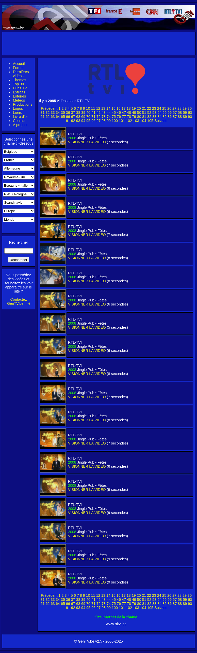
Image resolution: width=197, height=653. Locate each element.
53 (154, 112)
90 (190, 117)
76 (119, 117)
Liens (17, 112)
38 (78, 112)
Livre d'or (20, 117)
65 (63, 117)
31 (43, 112)
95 (88, 121)
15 (113, 108)
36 (68, 112)
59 (185, 112)
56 (170, 112)
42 (98, 112)
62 (48, 117)
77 (124, 117)
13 (103, 108)
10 (88, 108)
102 (129, 121)
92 (73, 121)
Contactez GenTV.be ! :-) (18, 301)
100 (115, 121)
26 (169, 108)
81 (144, 117)
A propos (20, 125)
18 (129, 108)
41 (93, 112)
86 (170, 117)
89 (185, 117)
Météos (19, 100)
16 (119, 108)
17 (124, 108)
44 (109, 112)
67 (73, 117)
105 (150, 121)
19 (134, 108)
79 (134, 117)
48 (129, 112)
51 (144, 112)
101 (122, 121)
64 (58, 117)
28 (179, 108)
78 (129, 117)
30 (190, 108)
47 (124, 112)
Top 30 (18, 84)
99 (109, 121)
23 (154, 108)
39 (83, 112)
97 (98, 121)
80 (139, 117)
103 (136, 121)
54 (159, 112)
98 (104, 121)
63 (53, 117)
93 (78, 121)
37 (73, 112)
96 (93, 121)
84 (159, 117)
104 (143, 121)
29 (185, 108)
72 (98, 117)
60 (190, 112)
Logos (18, 108)
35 (63, 112)
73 (104, 117)
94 (83, 121)
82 (149, 117)
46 (119, 112)
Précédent (49, 108)
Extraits (19, 92)
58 (180, 112)
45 (114, 112)
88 (180, 117)
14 (108, 108)
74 (109, 117)
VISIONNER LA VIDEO (87, 142)
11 (93, 108)
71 (93, 117)
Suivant (160, 121)
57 (175, 112)
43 (104, 112)
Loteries (19, 96)
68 (78, 117)
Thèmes (19, 80)
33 (53, 112)
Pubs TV (20, 88)
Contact (19, 121)
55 (164, 112)
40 (88, 112)
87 (175, 117)
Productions (22, 104)
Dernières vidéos (21, 74)
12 (98, 108)
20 (139, 108)
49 (134, 112)
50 (139, 112)
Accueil (19, 64)
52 (149, 112)
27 (174, 108)
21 (144, 108)
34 (58, 112)
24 (159, 108)
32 (48, 112)
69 (83, 117)
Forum (18, 68)
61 (43, 117)
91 (68, 121)
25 (164, 108)
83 (154, 117)
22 (149, 108)
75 (114, 117)
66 (68, 117)
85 (164, 117)
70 (88, 117)
